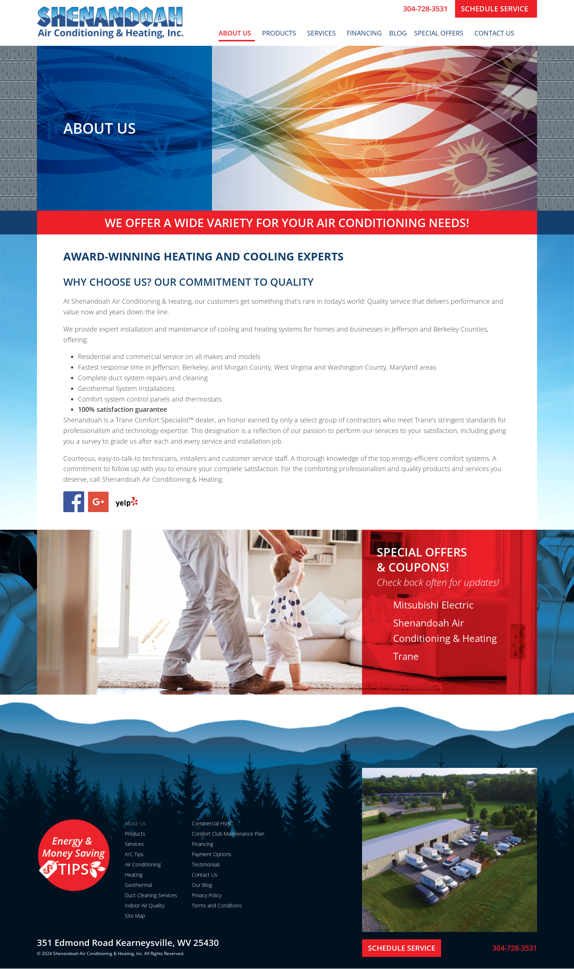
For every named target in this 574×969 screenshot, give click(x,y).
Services (323, 33)
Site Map (135, 915)
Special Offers (440, 33)
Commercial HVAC (212, 823)
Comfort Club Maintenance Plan (228, 833)
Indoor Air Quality (144, 905)
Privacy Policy (206, 895)
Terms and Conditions (217, 905)
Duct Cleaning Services (151, 895)
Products (281, 33)
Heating (133, 874)
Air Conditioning (143, 864)
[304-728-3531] (395, 9)
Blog (398, 33)
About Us (237, 33)
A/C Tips (134, 854)
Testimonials (206, 864)
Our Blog (202, 884)
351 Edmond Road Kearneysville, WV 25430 (128, 942)
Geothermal (138, 884)
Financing (364, 33)
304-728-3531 (425, 9)
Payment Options (211, 854)
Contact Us (496, 33)
